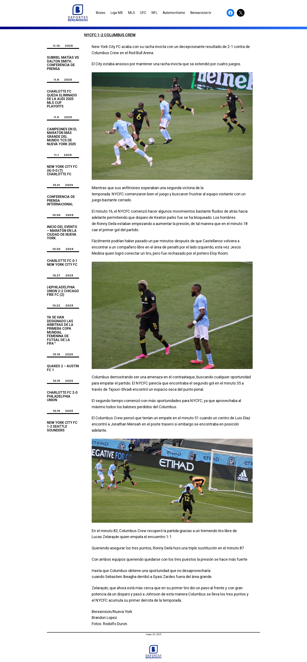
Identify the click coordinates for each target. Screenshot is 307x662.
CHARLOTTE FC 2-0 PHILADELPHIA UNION (62, 396)
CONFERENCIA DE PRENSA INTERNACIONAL (61, 200)
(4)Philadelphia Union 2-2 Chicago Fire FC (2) (63, 291)
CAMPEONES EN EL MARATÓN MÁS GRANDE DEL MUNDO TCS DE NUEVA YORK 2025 (62, 136)
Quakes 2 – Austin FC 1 (63, 368)
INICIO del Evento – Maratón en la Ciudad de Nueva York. (62, 232)
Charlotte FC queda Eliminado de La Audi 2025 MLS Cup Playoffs (62, 99)
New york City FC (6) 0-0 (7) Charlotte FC (62, 170)
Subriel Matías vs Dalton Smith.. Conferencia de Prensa (63, 63)
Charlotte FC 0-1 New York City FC (62, 262)
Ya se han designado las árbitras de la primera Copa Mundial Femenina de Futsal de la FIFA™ (60, 330)
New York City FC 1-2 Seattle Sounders (62, 426)
